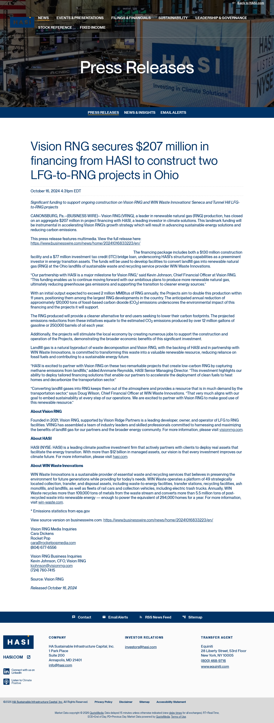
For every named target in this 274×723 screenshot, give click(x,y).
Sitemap (192, 617)
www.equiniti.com (215, 666)
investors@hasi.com (141, 647)
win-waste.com (50, 502)
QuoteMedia (97, 712)
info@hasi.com (60, 665)
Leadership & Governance (221, 18)
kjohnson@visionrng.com (52, 565)
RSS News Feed (155, 617)
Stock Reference (55, 27)
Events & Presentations (80, 18)
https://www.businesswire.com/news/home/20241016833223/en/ (85, 243)
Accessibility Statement (171, 702)
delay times (175, 712)
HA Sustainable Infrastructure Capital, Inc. (37, 702)
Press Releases (103, 112)
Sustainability (173, 18)
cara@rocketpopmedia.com (53, 542)
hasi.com (120, 456)
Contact (81, 617)
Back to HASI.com (248, 2)
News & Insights (139, 112)
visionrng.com (231, 429)
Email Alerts (173, 112)
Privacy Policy (103, 702)
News (43, 18)
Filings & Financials (131, 18)
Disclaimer (126, 702)
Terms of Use (178, 716)
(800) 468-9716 (213, 661)
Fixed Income (93, 27)
